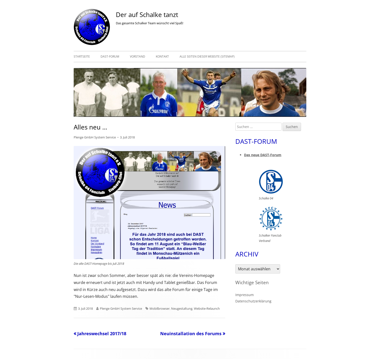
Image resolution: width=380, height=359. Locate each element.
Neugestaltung (181, 308)
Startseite (82, 56)
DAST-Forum (110, 56)
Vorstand (137, 56)
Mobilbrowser (160, 308)
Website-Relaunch (207, 308)
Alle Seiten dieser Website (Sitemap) (207, 56)
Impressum (244, 294)
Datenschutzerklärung (253, 301)
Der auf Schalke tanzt (147, 14)
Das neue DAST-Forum (262, 155)
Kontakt (162, 56)
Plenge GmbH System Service (95, 137)
